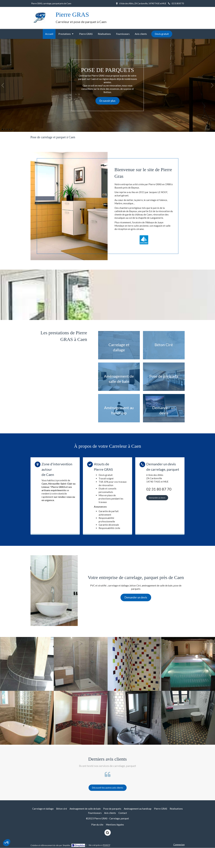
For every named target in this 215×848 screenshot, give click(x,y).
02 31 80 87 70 (158, 489)
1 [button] (2, 129)
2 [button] (5, 129)
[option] (107, 85)
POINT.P (106, 845)
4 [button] (9, 129)
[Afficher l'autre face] (119, 345)
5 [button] (12, 129)
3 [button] (7, 129)
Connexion (179, 844)
